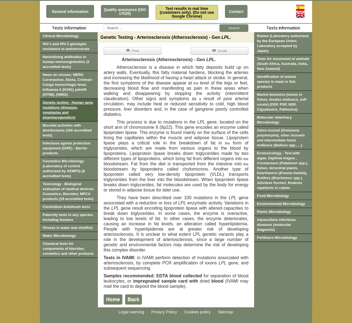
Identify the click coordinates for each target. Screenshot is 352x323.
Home (113, 299)
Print (132, 51)
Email (219, 51)
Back (133, 299)
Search (234, 28)
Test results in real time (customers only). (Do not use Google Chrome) (187, 12)
